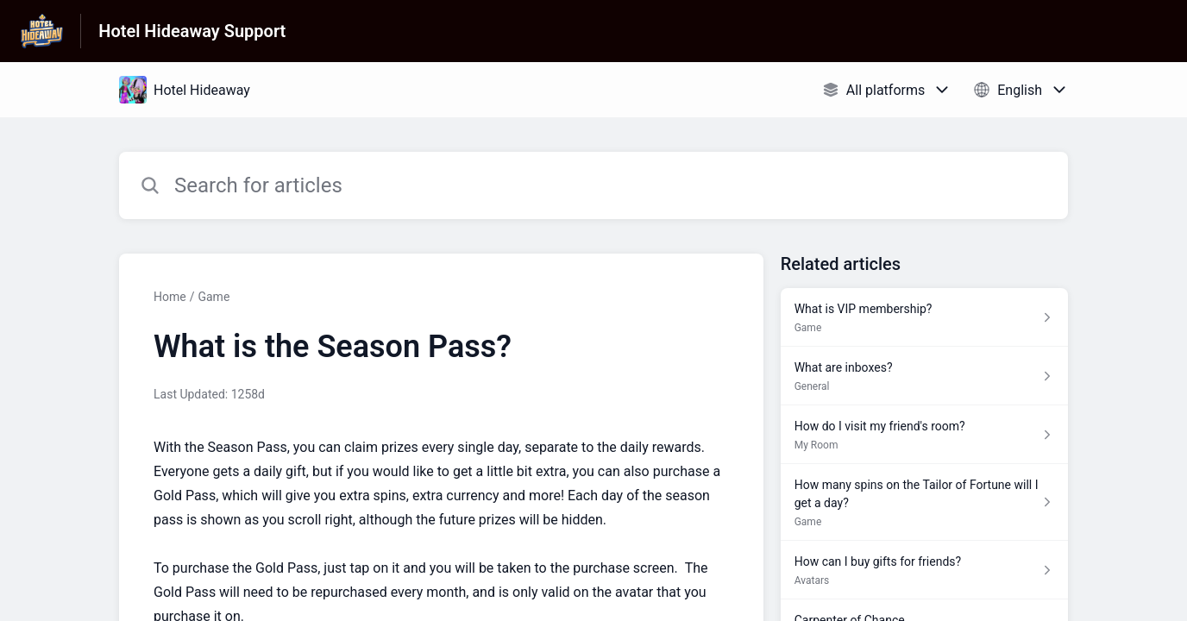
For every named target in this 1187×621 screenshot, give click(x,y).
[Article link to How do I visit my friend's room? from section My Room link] (924, 434)
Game (213, 297)
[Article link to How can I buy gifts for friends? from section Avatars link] (924, 570)
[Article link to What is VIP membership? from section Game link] (924, 317)
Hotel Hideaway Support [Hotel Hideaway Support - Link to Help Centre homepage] (192, 31)
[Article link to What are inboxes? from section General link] (924, 376)
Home (170, 297)
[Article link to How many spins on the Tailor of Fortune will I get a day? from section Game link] (924, 502)
